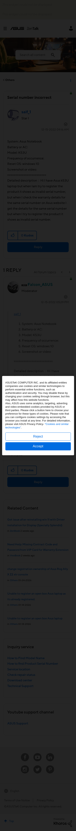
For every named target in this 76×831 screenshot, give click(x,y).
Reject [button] (38, 436)
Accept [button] (38, 446)
